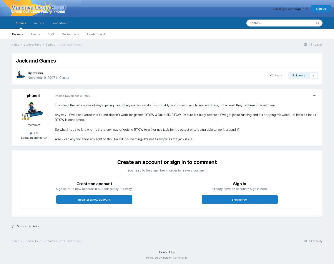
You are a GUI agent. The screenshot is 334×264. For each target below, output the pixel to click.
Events (35, 34)
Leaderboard (96, 34)
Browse (20, 25)
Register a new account (94, 199)
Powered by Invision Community (167, 257)
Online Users (70, 34)
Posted (72, 95)
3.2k (34, 133)
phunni (37, 73)
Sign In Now (240, 199)
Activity (39, 23)
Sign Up (321, 8)
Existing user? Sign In (290, 9)
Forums (17, 34)
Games (64, 77)
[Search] (268, 23)
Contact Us (167, 252)
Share (276, 75)
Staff (51, 34)
